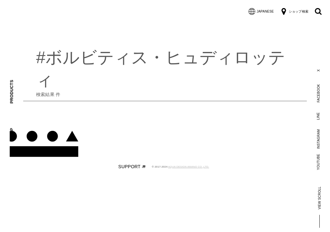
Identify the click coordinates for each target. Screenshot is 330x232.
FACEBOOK (318, 93)
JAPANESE (261, 11)
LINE (318, 116)
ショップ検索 (294, 11)
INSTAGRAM (318, 139)
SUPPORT (131, 166)
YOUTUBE (318, 162)
